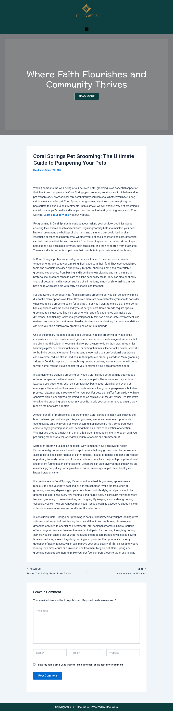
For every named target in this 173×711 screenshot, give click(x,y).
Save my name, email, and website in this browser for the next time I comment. (80, 665)
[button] (86, 28)
